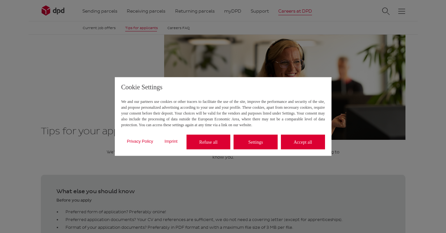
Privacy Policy (140, 141)
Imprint (170, 141)
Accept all (303, 141)
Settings (255, 141)
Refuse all (208, 141)
